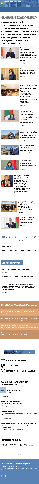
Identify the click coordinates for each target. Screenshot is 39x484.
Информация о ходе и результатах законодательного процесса (17, 395)
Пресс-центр (17, 16)
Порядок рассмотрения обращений (12, 429)
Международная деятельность (11, 401)
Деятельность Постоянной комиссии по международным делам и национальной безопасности (14, 334)
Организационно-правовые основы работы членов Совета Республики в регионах (19, 414)
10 (29, 237)
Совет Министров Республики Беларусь (27, 445)
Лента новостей (25, 16)
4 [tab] (22, 454)
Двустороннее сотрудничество (11, 406)
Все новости (4, 296)
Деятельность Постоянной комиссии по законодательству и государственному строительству (19, 304)
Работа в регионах (7, 411)
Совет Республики (16, 2)
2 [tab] (18, 454)
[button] (2, 9)
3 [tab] (20, 454)
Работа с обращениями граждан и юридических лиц (19, 424)
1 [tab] (17, 454)
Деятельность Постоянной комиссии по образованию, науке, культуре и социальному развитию (19, 319)
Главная (3, 16)
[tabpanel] (10, 445)
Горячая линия (10, 366)
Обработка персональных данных (18, 371)
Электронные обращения (14, 360)
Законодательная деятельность (12, 390)
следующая (20, 240)
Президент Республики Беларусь (9, 445)
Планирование (6, 392)
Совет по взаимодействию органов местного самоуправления (15, 417)
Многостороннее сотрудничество (12, 403)
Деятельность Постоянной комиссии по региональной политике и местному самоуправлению (19, 326)
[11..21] (34, 237)
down (3, 390)
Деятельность (9, 16)
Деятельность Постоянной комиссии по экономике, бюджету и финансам (18, 312)
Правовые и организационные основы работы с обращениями (16, 426)
